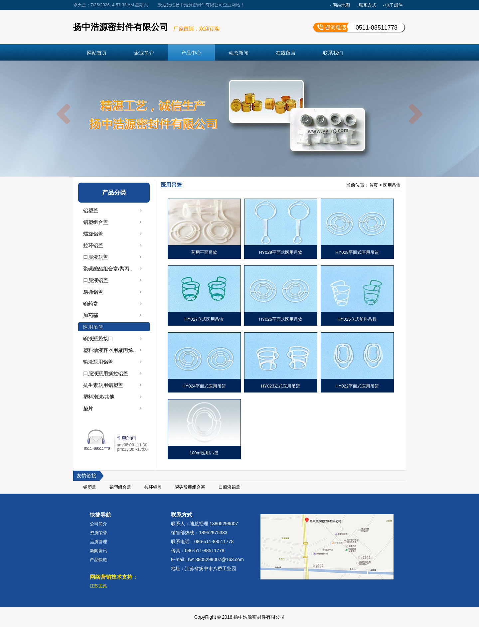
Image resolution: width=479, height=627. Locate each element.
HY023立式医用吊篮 (280, 386)
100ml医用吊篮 (204, 452)
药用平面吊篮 (204, 252)
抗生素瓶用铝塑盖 (103, 385)
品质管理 (98, 541)
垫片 (88, 408)
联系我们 (333, 53)
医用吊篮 (93, 327)
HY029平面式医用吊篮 (280, 252)
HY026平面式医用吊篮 (280, 319)
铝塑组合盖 (95, 222)
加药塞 (90, 315)
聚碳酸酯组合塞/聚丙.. (107, 268)
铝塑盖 (90, 210)
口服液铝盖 (95, 280)
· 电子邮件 (392, 5)
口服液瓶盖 (95, 257)
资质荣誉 (98, 532)
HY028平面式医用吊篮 (357, 252)
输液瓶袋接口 (98, 338)
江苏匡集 (98, 585)
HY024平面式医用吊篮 (204, 386)
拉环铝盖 (93, 245)
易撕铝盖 (93, 292)
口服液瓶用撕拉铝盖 (105, 373)
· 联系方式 (366, 5)
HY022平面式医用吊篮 (357, 386)
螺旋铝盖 (93, 233)
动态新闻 (238, 53)
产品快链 (98, 559)
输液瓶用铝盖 (98, 362)
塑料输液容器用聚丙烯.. (109, 350)
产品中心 (191, 53)
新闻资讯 (98, 550)
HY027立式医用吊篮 (204, 319)
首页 (373, 185)
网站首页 (97, 53)
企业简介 (144, 53)
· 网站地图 (340, 5)
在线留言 (286, 53)
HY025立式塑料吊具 (357, 319)
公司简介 (98, 523)
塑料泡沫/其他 (98, 396)
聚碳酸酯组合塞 (190, 487)
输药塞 (90, 303)
